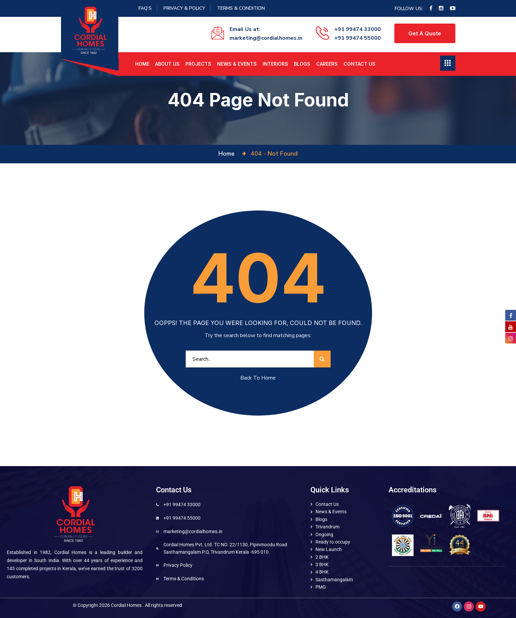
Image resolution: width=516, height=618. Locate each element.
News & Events (237, 64)
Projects (198, 64)
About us (167, 64)
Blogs (302, 64)
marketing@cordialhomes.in (266, 38)
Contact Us (359, 64)
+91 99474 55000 (357, 38)
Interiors (275, 64)
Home (142, 64)
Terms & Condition (241, 8)
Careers (327, 64)
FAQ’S (145, 8)
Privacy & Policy (184, 8)
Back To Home (258, 378)
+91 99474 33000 (357, 29)
